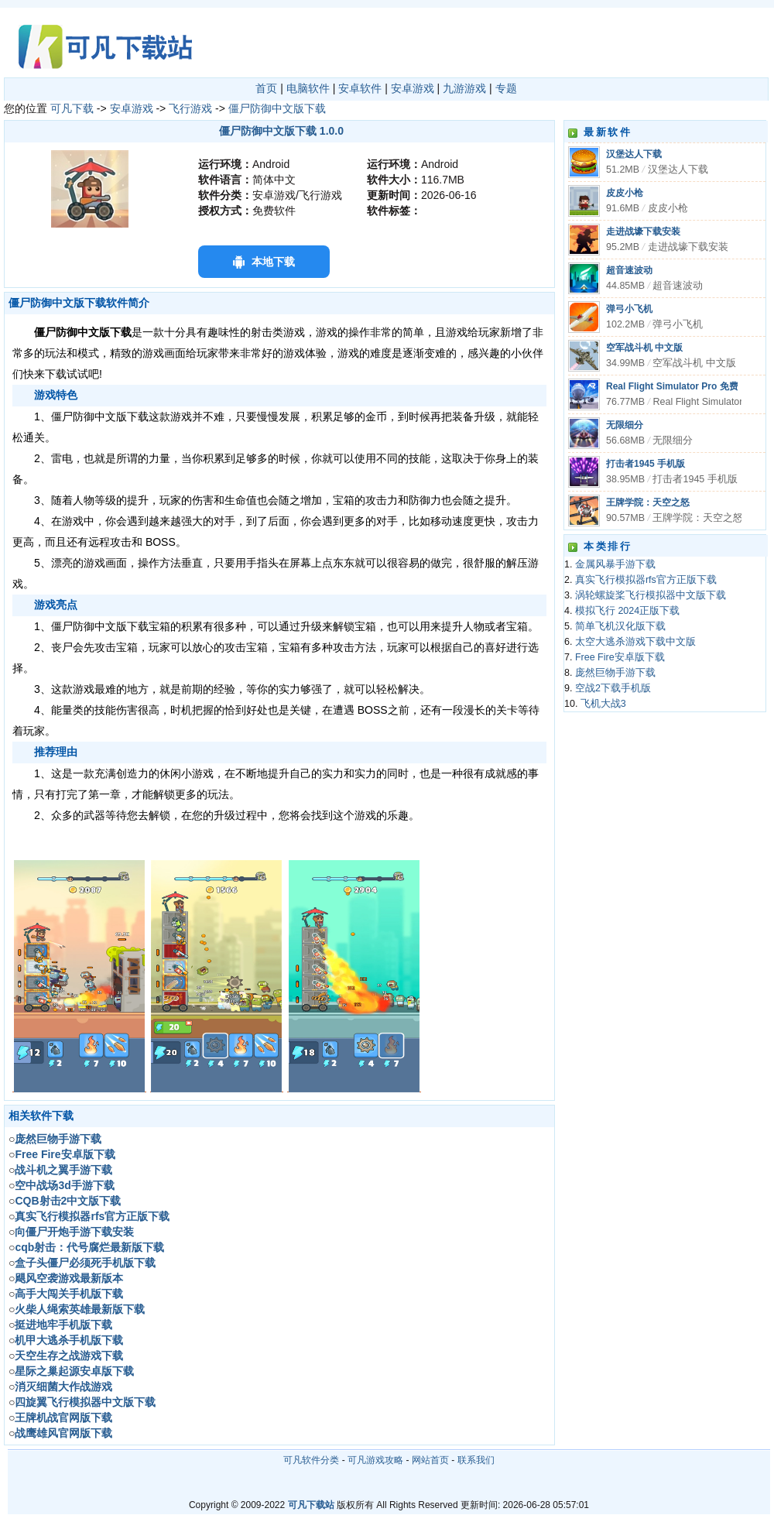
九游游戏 (464, 88)
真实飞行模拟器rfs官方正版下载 (646, 579)
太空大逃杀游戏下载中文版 (635, 641)
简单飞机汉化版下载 (620, 626)
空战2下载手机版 (613, 688)
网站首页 (430, 1460)
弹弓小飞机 (629, 308)
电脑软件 (308, 88)
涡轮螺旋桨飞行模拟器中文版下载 (650, 595)
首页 (266, 88)
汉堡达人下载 (634, 154)
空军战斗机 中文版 (644, 347)
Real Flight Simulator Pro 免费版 (677, 386)
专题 (506, 88)
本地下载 (273, 261)
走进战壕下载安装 (643, 231)
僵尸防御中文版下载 (277, 108)
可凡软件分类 (311, 1460)
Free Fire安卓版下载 (620, 657)
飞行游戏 (190, 108)
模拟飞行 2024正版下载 (627, 610)
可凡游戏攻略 (375, 1460)
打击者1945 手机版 (645, 463)
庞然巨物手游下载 (615, 672)
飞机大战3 (603, 703)
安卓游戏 (412, 88)
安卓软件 (360, 88)
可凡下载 (72, 108)
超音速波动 (629, 270)
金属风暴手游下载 (615, 564)
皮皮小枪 (624, 192)
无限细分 (624, 425)
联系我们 (476, 1460)
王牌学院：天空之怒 (648, 502)
